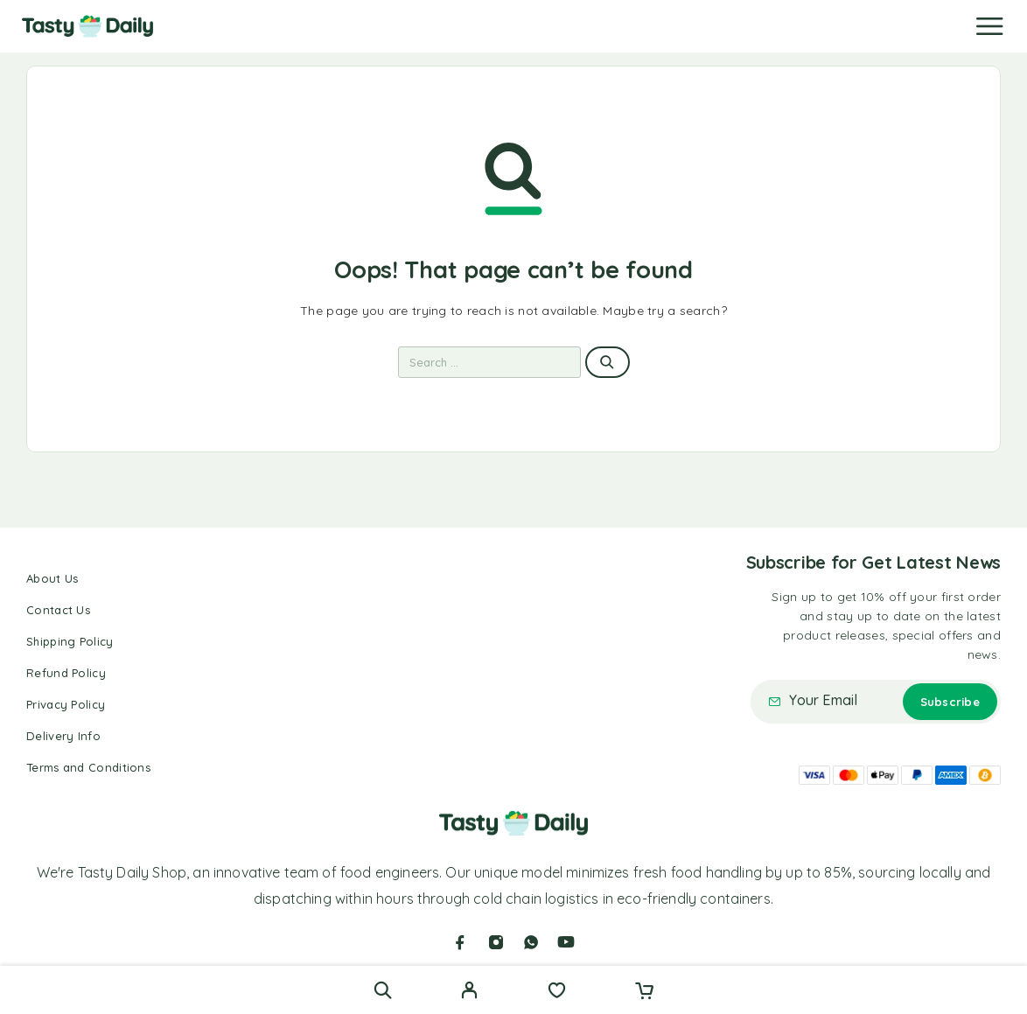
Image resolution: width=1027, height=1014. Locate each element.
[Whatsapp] (531, 942)
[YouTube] (565, 942)
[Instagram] (496, 942)
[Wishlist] (557, 992)
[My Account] (469, 992)
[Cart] (644, 992)
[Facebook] (460, 942)
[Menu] (989, 26)
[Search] (383, 990)
